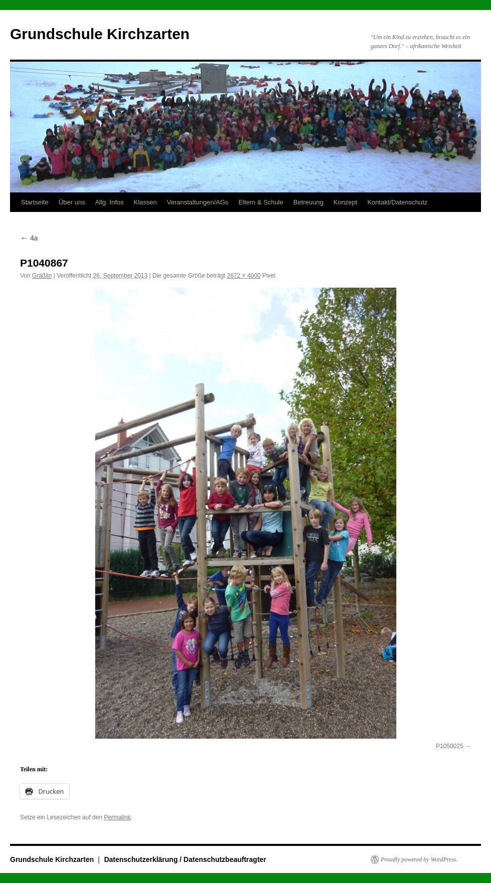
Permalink (117, 817)
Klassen (145, 202)
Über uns (72, 202)
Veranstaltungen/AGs (197, 202)
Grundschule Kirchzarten (99, 34)
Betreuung (308, 202)
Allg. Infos (109, 202)
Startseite (35, 202)
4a (29, 238)
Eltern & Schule (261, 202)
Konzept (345, 202)
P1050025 (449, 746)
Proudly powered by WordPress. (419, 859)
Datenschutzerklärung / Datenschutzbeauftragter (185, 859)
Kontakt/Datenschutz (397, 202)
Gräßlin (42, 275)
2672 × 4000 (244, 275)
